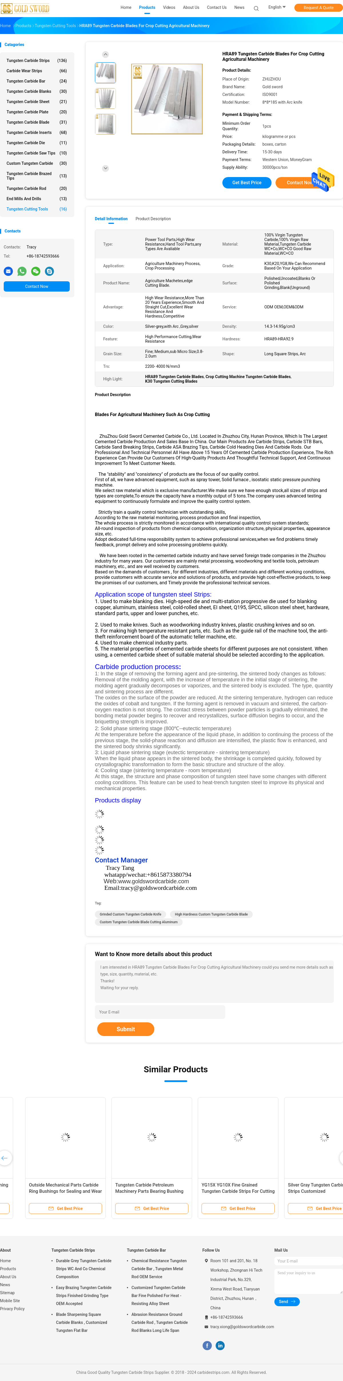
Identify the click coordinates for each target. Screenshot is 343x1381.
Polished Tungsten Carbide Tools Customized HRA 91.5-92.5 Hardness (214, 1191)
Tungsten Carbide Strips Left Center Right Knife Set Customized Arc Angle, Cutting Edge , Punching (44, 1191)
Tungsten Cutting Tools (37, 209)
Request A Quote (319, 7)
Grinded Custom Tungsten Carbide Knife (130, 914)
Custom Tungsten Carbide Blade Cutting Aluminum (139, 922)
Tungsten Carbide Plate (37, 112)
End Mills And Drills (37, 199)
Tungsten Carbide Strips (37, 60)
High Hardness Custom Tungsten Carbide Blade (211, 914)
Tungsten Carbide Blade (37, 122)
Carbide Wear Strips (37, 71)
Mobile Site (10, 1300)
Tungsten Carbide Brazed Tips (37, 175)
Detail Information (111, 218)
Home (5, 1260)
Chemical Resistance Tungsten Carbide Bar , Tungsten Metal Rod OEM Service (159, 1268)
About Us (8, 1276)
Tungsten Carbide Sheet (37, 102)
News (5, 1284)
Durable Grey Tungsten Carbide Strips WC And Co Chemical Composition (83, 1268)
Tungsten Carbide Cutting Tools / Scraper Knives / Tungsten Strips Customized (127, 1191)
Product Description (153, 218)
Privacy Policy (12, 1308)
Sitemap (7, 1292)
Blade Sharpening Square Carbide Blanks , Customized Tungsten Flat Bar (81, 1322)
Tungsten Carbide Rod (37, 188)
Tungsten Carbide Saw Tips (37, 153)
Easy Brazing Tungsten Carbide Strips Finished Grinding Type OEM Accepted (83, 1295)
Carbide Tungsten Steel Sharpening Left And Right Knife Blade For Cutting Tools (303, 1191)
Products (8, 1268)
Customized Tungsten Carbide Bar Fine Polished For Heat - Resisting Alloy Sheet (158, 1295)
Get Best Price (247, 182)
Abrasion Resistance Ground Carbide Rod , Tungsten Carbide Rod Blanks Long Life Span (159, 1322)
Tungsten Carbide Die (37, 143)
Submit (126, 1029)
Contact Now (36, 286)
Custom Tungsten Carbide (37, 163)
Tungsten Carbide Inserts (37, 132)
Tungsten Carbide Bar (37, 81)
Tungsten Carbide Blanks (37, 91)
